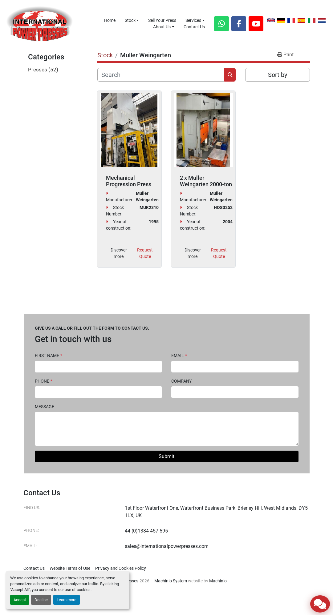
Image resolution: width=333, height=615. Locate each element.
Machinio (218, 580)
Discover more (119, 253)
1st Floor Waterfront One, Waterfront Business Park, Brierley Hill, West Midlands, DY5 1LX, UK (216, 511)
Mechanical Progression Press (128, 181)
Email (179, 355)
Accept (20, 599)
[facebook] (238, 23)
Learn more (66, 599)
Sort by (277, 74)
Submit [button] (166, 456)
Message (44, 406)
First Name (48, 355)
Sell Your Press (162, 20)
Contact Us (194, 26)
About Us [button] (162, 26)
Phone (43, 381)
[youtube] (256, 23)
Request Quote (145, 253)
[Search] (161, 75)
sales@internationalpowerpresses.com (167, 546)
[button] (132, 20)
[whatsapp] (221, 23)
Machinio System (170, 580)
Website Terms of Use (70, 568)
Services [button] (193, 20)
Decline (41, 599)
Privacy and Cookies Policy (120, 568)
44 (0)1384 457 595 (146, 531)
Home (110, 20)
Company (181, 381)
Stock (130, 20)
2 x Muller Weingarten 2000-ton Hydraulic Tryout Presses (206, 188)
